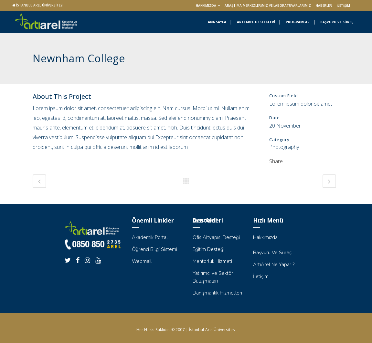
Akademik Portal (150, 237)
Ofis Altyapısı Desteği (216, 237)
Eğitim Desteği (208, 249)
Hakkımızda (206, 5)
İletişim (343, 5)
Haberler (324, 5)
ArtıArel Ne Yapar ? (273, 264)
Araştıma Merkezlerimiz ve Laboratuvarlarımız (268, 5)
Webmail (142, 261)
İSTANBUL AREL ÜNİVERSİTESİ (39, 5)
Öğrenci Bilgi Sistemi (154, 249)
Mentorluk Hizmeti (212, 261)
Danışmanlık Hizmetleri (217, 293)
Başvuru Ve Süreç (272, 252)
